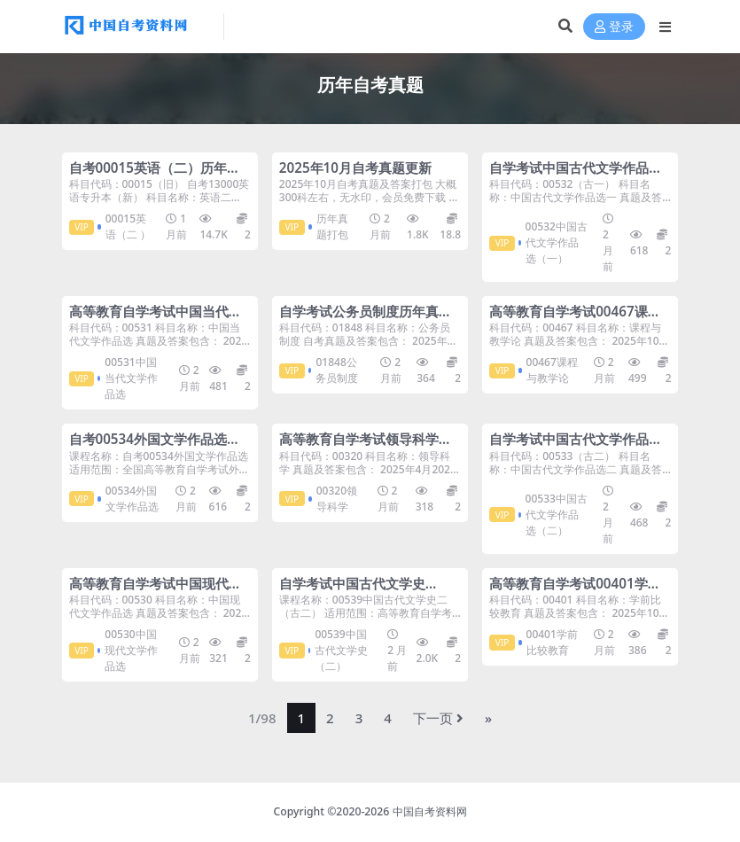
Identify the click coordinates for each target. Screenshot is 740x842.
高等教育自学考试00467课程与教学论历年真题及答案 (574, 319)
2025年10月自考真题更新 (355, 167)
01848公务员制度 (336, 370)
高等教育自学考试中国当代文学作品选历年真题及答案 (155, 319)
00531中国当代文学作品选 (131, 378)
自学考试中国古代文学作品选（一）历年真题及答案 (575, 175)
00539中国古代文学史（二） (341, 650)
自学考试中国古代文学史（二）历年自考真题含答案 (359, 591)
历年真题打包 (332, 226)
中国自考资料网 (430, 811)
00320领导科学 (336, 498)
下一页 (438, 718)
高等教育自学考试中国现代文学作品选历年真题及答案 (155, 591)
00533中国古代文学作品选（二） (557, 514)
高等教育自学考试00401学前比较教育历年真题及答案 (574, 591)
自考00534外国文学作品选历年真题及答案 (154, 447)
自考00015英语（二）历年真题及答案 (154, 175)
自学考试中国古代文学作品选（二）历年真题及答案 (575, 447)
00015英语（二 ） (128, 226)
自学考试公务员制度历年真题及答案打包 (365, 319)
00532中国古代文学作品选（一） (557, 242)
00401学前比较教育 (552, 642)
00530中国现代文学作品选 (131, 650)
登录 (614, 27)
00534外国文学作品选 (132, 498)
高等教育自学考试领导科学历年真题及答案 (365, 447)
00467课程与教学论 (552, 370)
